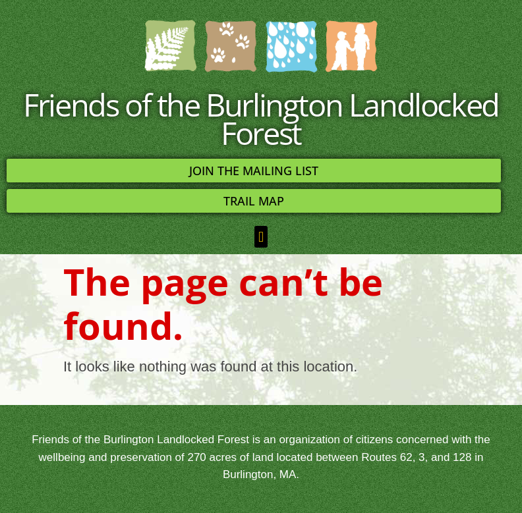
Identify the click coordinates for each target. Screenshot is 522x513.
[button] (260, 237)
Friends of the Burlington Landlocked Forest (261, 118)
